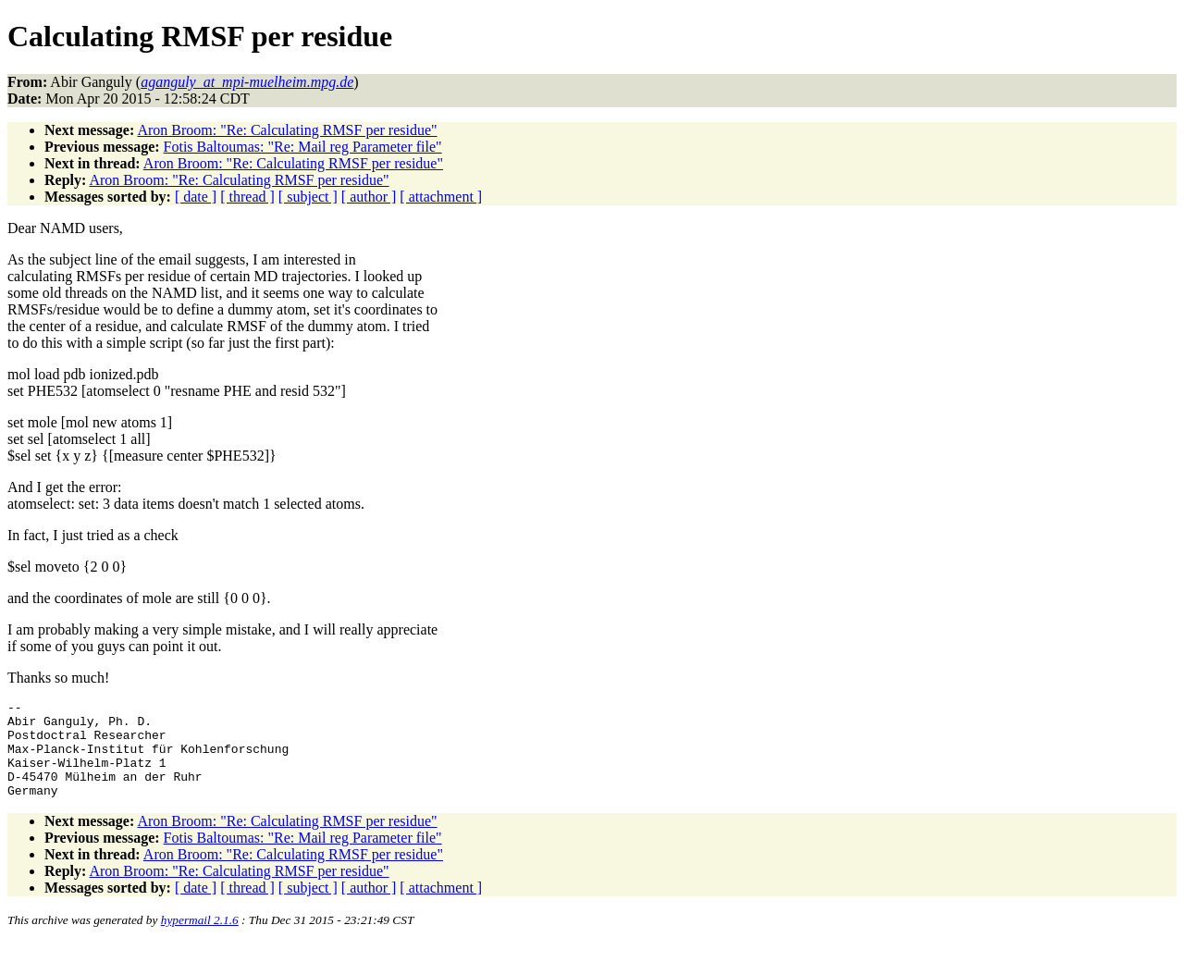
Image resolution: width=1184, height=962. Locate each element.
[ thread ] (247, 196)
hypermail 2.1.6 (200, 939)
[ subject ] (308, 196)
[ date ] (195, 196)
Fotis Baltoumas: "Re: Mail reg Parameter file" (303, 146)
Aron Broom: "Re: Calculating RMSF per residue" (287, 130)
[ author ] (369, 196)
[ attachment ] (441, 196)
